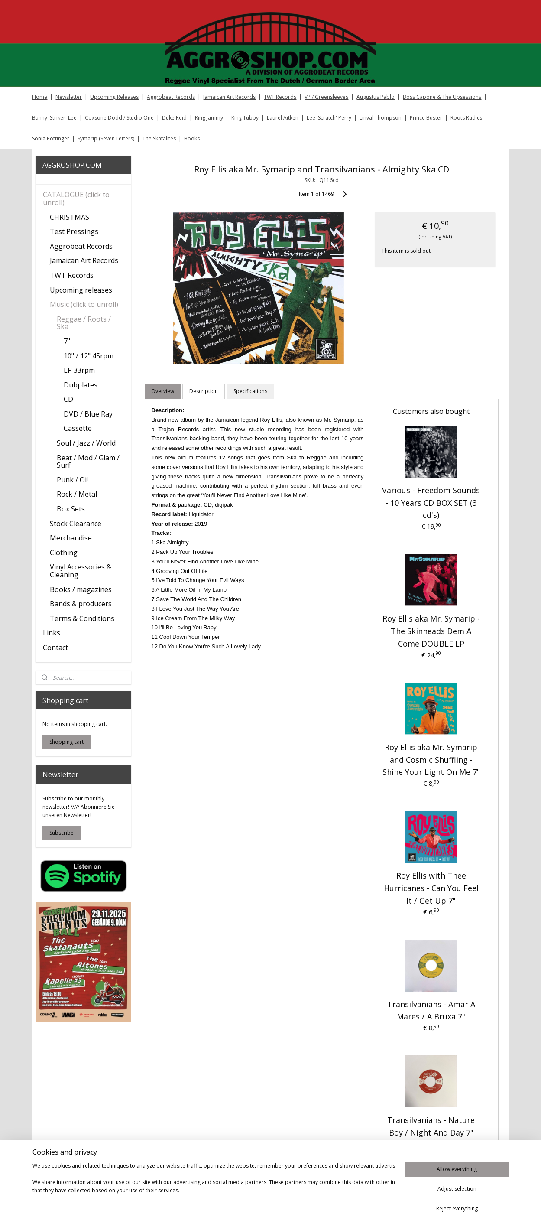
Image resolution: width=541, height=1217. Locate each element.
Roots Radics (466, 117)
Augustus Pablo (375, 97)
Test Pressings (74, 231)
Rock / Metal (77, 494)
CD (68, 399)
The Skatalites (159, 138)
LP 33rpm (79, 370)
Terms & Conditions (82, 618)
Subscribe (61, 832)
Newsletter (68, 97)
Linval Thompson (381, 117)
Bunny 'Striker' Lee (54, 117)
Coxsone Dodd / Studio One (119, 117)
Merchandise (71, 538)
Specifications (251, 391)
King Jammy (209, 117)
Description (204, 391)
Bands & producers (81, 603)
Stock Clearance (75, 523)
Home (39, 97)
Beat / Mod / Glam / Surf (88, 461)
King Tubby (245, 117)
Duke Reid (174, 117)
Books (192, 138)
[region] (213, 1188)
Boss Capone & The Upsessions (442, 97)
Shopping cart (66, 741)
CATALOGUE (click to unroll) (76, 198)
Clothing (64, 552)
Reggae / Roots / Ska (84, 323)
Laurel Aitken (282, 117)
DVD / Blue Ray (88, 414)
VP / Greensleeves (326, 97)
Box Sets (71, 509)
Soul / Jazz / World (86, 443)
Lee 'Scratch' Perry (329, 117)
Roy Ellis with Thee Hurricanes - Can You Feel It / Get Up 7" (431, 888)
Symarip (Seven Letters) (106, 138)
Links (51, 633)
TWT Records (280, 97)
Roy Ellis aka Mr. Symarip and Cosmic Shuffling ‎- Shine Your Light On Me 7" (431, 760)
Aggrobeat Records (171, 97)
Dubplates (80, 385)
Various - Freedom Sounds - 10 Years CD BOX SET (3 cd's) (431, 503)
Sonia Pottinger (50, 138)
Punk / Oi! (72, 480)
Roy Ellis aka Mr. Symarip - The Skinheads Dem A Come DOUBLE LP (431, 631)
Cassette (78, 428)
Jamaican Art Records (229, 97)
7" (67, 341)
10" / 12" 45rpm (88, 356)
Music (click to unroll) (84, 304)
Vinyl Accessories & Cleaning (80, 570)
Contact (55, 647)
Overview (163, 391)
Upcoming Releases (114, 97)
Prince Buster (426, 117)
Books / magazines (81, 589)
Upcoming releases (81, 290)
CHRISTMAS (69, 217)
